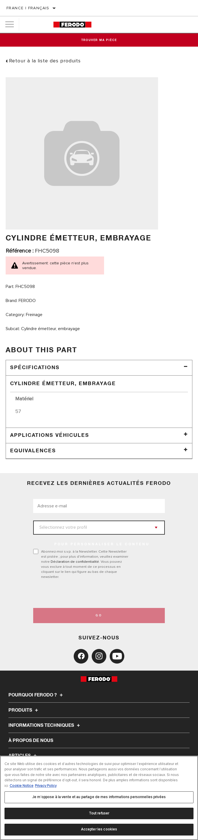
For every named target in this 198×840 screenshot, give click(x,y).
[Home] (72, 25)
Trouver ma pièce (99, 40)
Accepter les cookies (99, 829)
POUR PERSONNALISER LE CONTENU (102, 544)
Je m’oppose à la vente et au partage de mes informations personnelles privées (99, 797)
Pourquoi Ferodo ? (36, 695)
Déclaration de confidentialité (75, 561)
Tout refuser (99, 813)
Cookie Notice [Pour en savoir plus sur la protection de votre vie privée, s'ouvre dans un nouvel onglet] (21, 786)
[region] (99, 798)
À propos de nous (30, 740)
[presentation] (80, 594)
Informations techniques (45, 725)
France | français (28, 8)
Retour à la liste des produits (45, 61)
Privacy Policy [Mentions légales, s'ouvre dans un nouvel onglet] (46, 786)
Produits (24, 710)
